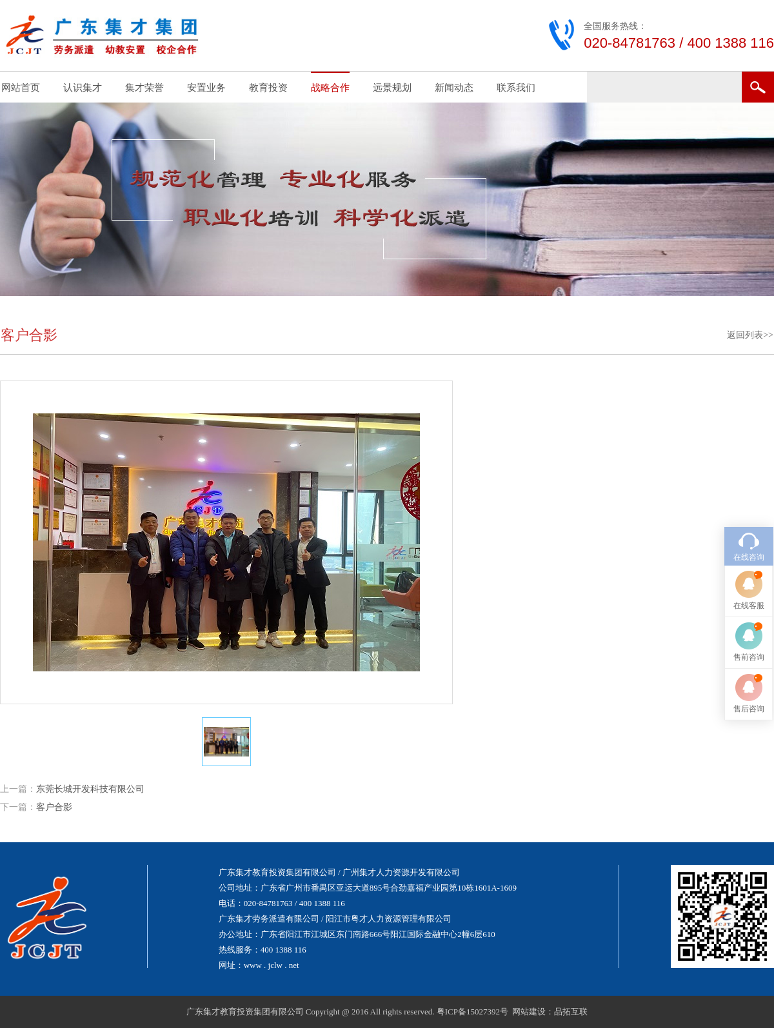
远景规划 (392, 88)
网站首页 (20, 88)
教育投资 (268, 88)
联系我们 (516, 88)
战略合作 (330, 88)
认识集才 (82, 88)
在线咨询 (748, 557)
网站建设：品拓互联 (550, 1011)
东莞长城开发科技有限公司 (90, 789)
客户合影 (54, 807)
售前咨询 (748, 657)
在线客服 (748, 605)
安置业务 (206, 88)
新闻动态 (454, 88)
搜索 (758, 87)
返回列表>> (750, 335)
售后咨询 (748, 708)
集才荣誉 (144, 88)
